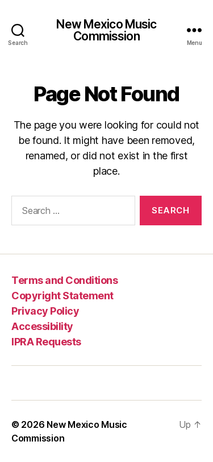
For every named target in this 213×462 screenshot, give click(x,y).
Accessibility (42, 326)
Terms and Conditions (64, 280)
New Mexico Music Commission (106, 30)
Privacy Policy (45, 311)
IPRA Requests (46, 342)
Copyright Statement (62, 296)
